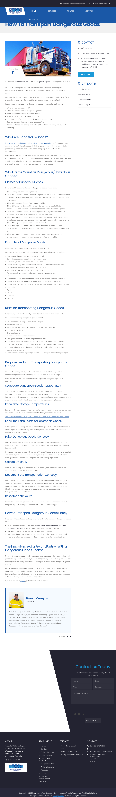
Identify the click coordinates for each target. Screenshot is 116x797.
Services (52, 11)
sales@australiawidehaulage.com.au (75, 3)
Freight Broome (47, 753)
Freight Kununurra (48, 768)
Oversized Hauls (84, 100)
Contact (33, 19)
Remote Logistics (85, 105)
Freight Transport (43, 82)
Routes (70, 11)
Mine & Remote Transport (71, 753)
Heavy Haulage (84, 94)
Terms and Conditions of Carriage (44, 780)
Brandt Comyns (21, 82)
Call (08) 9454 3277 (96, 747)
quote (22, 581)
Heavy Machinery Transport (72, 756)
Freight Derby (46, 756)
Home (33, 11)
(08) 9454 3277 (100, 3)
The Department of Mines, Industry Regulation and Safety (29, 143)
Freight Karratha (47, 765)
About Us (88, 11)
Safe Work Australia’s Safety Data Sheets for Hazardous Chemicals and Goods (37, 417)
